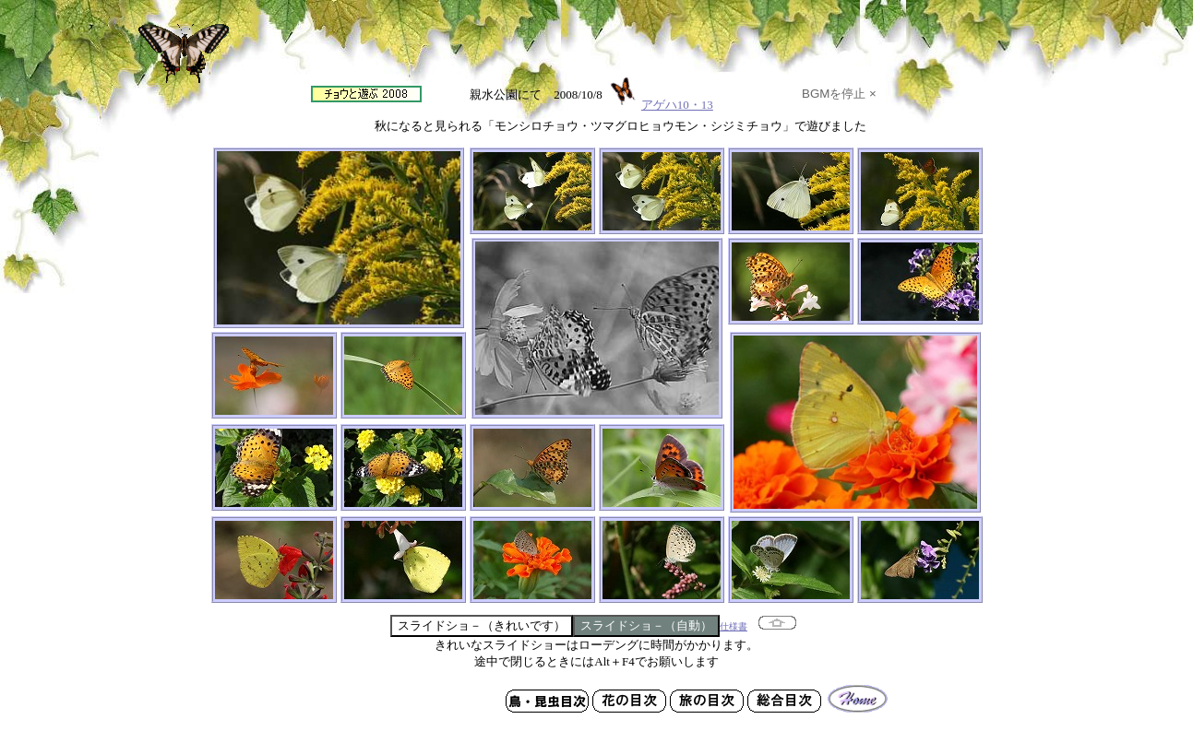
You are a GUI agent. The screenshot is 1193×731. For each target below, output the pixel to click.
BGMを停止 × (839, 93)
